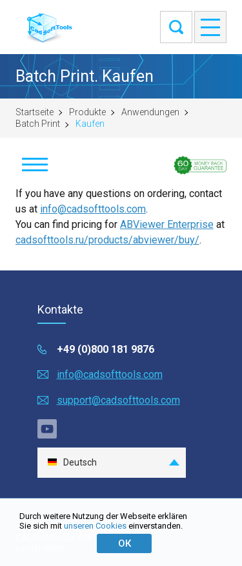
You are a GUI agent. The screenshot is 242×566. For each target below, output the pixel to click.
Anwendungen (150, 112)
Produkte (87, 112)
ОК (124, 543)
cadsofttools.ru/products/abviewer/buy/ (107, 240)
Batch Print (37, 123)
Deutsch (72, 462)
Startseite (34, 112)
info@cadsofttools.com (93, 209)
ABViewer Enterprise (167, 224)
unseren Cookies (95, 526)
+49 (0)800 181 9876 (105, 349)
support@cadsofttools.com (118, 400)
